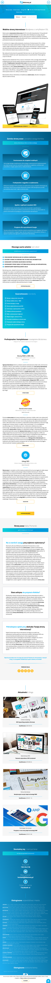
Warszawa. (39, 915)
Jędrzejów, (20, 934)
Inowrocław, (31, 952)
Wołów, (8, 961)
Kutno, (7, 937)
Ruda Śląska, (45, 930)
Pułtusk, (23, 913)
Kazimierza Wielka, (34, 934)
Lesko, (11, 921)
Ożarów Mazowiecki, (40, 910)
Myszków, (36, 928)
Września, (31, 948)
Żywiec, (23, 931)
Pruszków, (46, 910)
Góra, (26, 961)
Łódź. (3, 940)
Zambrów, (44, 922)
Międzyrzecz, (28, 942)
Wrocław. (16, 963)
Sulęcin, (17, 942)
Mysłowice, (5, 931)
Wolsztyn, (4, 951)
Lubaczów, (22, 919)
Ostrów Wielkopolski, (43, 948)
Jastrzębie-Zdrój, (25, 930)
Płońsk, (35, 910)
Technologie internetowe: (25, 828)
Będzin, (11, 928)
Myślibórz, (11, 958)
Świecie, (4, 954)
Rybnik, (33, 931)
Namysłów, (31, 916)
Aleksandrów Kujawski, (40, 952)
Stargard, (31, 958)
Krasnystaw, (44, 904)
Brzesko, (32, 907)
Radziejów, (28, 954)
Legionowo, (17, 913)
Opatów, (42, 934)
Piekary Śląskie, (19, 931)
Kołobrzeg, (28, 958)
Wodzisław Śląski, (16, 928)
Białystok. (17, 924)
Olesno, (15, 916)
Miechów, (13, 909)
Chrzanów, (17, 907)
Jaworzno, (10, 930)
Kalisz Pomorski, (10, 971)
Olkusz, (14, 907)
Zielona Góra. (17, 943)
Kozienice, (31, 913)
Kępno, (23, 951)
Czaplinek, (5, 971)
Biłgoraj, (23, 904)
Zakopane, (32, 909)
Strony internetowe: (25, 792)
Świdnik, (18, 906)
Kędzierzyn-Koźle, (6, 918)
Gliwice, (36, 931)
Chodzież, (15, 949)
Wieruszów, (24, 937)
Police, (21, 958)
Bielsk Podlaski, (39, 922)
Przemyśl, (35, 921)
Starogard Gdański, (21, 925)
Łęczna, (40, 904)
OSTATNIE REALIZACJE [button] (25, 286)
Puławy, (35, 904)
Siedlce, (29, 915)
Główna (18, 17)
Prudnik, (26, 916)
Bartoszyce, (22, 945)
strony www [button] (25, 393)
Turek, (30, 949)
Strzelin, (15, 961)
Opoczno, (36, 937)
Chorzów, (8, 931)
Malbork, (39, 925)
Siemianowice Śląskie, (38, 930)
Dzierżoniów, (21, 960)
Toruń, (43, 954)
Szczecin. (43, 958)
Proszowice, (5, 909)
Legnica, (8, 963)
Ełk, (33, 946)
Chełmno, (20, 954)
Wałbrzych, (13, 963)
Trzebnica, (4, 961)
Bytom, (15, 931)
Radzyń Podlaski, (23, 906)
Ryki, (38, 904)
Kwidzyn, (33, 925)
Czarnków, (26, 951)
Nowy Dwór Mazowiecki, (7, 912)
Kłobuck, (30, 931)
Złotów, (32, 951)
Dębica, (28, 919)
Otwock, (21, 912)
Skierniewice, (8, 939)
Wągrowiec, (11, 949)
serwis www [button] (25, 446)
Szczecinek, (26, 957)
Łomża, (10, 924)
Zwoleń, (46, 913)
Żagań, (44, 942)
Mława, (21, 913)
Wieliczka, (25, 909)
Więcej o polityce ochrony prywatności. (28, 978)
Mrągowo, (31, 945)
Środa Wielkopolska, (17, 951)
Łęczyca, (20, 937)
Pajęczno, (33, 937)
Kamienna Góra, (38, 961)
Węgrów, (28, 912)
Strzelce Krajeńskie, (22, 942)
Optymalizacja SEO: (25, 756)
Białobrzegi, (43, 912)
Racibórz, (40, 928)
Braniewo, (43, 945)
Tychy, (7, 930)
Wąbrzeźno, (8, 954)
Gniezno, (37, 948)
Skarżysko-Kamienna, (11, 936)
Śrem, (8, 949)
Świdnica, (14, 960)
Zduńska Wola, (16, 939)
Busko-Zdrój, (24, 934)
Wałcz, (30, 957)
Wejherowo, (27, 925)
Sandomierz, (15, 934)
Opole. (10, 918)
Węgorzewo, (5, 946)
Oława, (19, 961)
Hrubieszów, (5, 906)
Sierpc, (4, 915)
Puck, (31, 925)
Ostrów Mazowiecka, (16, 915)
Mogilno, (46, 952)
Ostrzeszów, (37, 949)
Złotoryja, (45, 961)
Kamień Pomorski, (37, 957)
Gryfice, (4, 958)
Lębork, (43, 925)
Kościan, (25, 948)
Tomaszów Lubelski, (17, 904)
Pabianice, (37, 939)
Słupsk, (28, 927)
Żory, (20, 930)
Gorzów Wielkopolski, (10, 943)
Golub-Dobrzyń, (16, 954)
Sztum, (36, 925)
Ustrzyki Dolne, (22, 921)
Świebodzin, (33, 942)
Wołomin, (21, 910)
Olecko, (11, 946)
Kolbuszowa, (7, 921)
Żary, (11, 942)
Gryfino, (42, 957)
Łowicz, (12, 939)
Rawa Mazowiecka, (22, 939)
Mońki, (8, 922)
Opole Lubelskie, (31, 904)
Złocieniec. (16, 971)
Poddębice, (29, 937)
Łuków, (26, 904)
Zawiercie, (8, 928)
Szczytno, (14, 945)
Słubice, (14, 942)
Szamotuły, (11, 948)
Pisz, (25, 945)
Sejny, (4, 924)
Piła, (14, 948)
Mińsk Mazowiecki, (26, 910)
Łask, (47, 937)
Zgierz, (17, 937)
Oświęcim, (10, 907)
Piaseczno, (17, 910)
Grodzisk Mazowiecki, (16, 912)
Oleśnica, (10, 960)
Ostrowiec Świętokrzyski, (25, 936)
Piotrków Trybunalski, (43, 939)
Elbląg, (35, 946)
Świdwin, (18, 958)
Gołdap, (8, 946)
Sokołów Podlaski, (33, 912)
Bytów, (46, 925)
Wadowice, (36, 907)
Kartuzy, (16, 927)
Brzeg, (38, 916)
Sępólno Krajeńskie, (15, 952)
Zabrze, (12, 931)
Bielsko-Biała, (31, 928)
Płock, (32, 915)
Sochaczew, (10, 915)
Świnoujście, (36, 958)
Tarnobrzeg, (11, 919)
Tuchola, (32, 954)
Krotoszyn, (4, 949)
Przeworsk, (18, 919)
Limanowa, (40, 907)
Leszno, (18, 949)
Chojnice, (13, 925)
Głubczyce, (35, 916)
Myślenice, (9, 909)
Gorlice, (43, 907)
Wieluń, (4, 939)
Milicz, (21, 961)
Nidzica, (46, 945)
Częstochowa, (40, 931)
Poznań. (35, 951)
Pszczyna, (4, 930)
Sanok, (18, 921)
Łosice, (6, 915)
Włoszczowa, (5, 936)
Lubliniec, (27, 931)
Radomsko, (14, 937)
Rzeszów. (38, 921)
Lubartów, (12, 904)
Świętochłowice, (31, 930)
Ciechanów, (13, 913)
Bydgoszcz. (5, 955)
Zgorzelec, (26, 960)
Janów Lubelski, (14, 906)
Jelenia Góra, (5, 963)
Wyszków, (27, 913)
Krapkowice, (19, 916)
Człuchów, (9, 925)
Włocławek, (40, 954)
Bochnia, (28, 909)
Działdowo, (39, 945)
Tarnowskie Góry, (23, 928)
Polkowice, (39, 960)
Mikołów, (43, 928)
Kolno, (35, 922)
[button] (19, 670)
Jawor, (29, 961)
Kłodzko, (17, 960)
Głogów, (42, 961)
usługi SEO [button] (25, 502)
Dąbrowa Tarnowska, (19, 909)
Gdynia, (31, 927)
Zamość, (37, 906)
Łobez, (32, 957)
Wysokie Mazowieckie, (14, 922)
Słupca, (12, 951)
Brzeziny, (44, 937)
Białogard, (7, 958)
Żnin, (20, 952)
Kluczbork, (23, 916)
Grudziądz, (36, 954)
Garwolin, (13, 910)
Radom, (35, 915)
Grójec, (9, 910)
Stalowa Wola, (30, 921)
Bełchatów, (41, 937)
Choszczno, (14, 957)
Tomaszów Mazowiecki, (30, 939)
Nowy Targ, (28, 907)
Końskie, (39, 934)
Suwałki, (13, 924)
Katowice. (4, 933)
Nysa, (41, 916)
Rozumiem (25, 980)
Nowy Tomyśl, (20, 948)
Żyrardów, (25, 912)
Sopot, (26, 927)
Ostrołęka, (8, 913)
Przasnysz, (4, 913)
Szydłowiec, (43, 913)
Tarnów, (40, 909)
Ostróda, (27, 945)
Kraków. (43, 909)
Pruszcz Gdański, (21, 927)
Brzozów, (14, 921)
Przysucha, (38, 913)
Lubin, (24, 961)
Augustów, (27, 922)
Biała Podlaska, (33, 906)
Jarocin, (41, 949)
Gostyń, (28, 948)
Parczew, (28, 906)
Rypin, (11, 954)
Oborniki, (46, 949)
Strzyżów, (45, 919)
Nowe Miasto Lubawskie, (25, 946)
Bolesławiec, (32, 961)
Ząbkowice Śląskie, (44, 960)
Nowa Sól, (4, 943)
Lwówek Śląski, (31, 960)
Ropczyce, (35, 919)
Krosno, (26, 919)
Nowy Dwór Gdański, (11, 927)
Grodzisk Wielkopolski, (24, 949)
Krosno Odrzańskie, (39, 942)
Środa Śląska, (11, 961)
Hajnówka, (7, 924)
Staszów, (11, 934)
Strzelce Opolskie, (10, 916)
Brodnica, (24, 954)
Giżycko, (34, 945)
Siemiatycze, (31, 922)
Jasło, (42, 919)
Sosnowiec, (46, 931)
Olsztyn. (38, 946)
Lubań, (35, 960)
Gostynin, (39, 912)
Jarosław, (39, 919)
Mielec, (26, 921)
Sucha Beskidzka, (23, 907)
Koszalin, (40, 958)
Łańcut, (4, 921)
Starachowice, (18, 936)
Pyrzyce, (14, 958)
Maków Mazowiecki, (24, 915)
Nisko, (15, 919)
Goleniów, (46, 957)
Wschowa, (8, 942)
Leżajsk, (31, 919)
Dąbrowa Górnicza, (16, 930)
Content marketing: (25, 720)
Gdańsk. (34, 927)
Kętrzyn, (18, 945)
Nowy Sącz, (36, 909)
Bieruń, (47, 928)
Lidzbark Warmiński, (17, 946)
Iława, (31, 946)
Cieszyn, (27, 928)
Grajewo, (23, 922)
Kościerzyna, (5, 927)
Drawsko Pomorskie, (20, 957)
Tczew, (16, 925)
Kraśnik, (8, 904)
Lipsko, (35, 913)
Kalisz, (44, 949)
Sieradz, (10, 937)
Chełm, (40, 906)
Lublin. (43, 906)
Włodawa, (9, 906)
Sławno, (24, 958)
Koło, (34, 948)
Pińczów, (28, 934)
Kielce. (31, 936)
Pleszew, (33, 949)
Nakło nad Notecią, (25, 952)
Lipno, (34, 952)
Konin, (29, 951)
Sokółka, (20, 922)
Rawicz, (16, 948)
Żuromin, (31, 910)
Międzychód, (8, 951)
